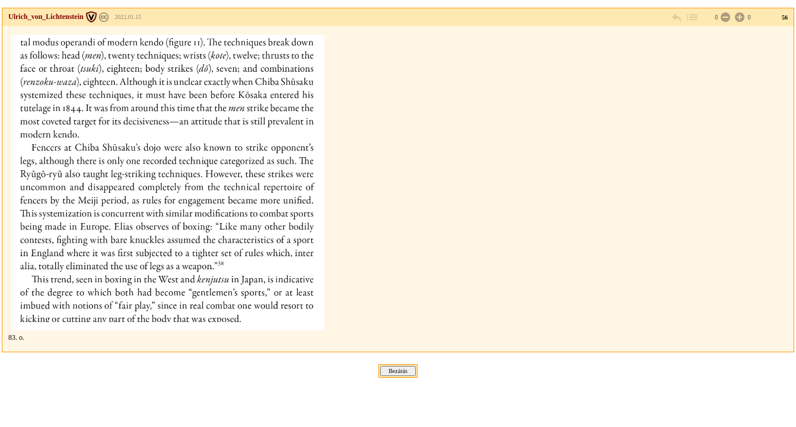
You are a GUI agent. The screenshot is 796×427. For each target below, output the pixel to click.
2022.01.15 (127, 17)
